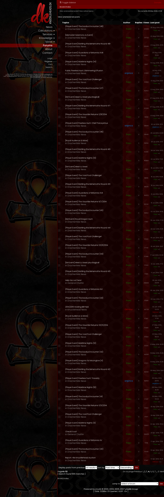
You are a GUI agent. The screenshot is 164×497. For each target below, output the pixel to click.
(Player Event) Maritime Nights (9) (83, 422)
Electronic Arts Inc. (12, 75)
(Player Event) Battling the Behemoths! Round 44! (90, 227)
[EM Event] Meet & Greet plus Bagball (85, 97)
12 (158, 471)
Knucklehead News (79, 309)
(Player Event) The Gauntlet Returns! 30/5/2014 (89, 325)
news (51, 27)
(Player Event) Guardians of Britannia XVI (86, 289)
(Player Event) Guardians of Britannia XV (86, 440)
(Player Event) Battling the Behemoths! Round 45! (90, 184)
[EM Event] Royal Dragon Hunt (81, 219)
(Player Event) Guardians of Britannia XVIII (87, 52)
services (50, 34)
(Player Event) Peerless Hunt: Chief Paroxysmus (89, 123)
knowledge (48, 38)
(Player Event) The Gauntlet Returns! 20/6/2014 (89, 245)
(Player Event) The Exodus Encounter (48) (87, 26)
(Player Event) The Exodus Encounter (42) (87, 351)
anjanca (129, 73)
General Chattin (78, 283)
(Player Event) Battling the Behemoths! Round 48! (90, 43)
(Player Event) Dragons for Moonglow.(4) (86, 360)
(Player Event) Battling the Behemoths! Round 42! (90, 369)
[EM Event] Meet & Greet (79, 166)
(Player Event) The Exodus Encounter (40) (87, 449)
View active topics (89, 11)
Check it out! (73, 431)
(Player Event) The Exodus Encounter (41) (86, 396)
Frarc (128, 29)
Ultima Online (27, 74)
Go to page (128, 471)
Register (51, 61)
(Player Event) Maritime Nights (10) (83, 387)
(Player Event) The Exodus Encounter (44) (87, 253)
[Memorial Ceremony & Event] (81, 35)
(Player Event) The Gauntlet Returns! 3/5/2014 (88, 405)
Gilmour (129, 309)
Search (51, 67)
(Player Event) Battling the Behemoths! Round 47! (90, 105)
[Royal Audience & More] (79, 140)
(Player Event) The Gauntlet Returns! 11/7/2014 (88, 201)
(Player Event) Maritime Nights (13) (83, 158)
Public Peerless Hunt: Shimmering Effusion (86, 70)
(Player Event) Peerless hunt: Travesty (85, 378)
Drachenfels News (79, 29)
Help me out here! (76, 280)
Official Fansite (16, 74)
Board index (67, 6)
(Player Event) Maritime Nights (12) (83, 343)
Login (52, 58)
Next (162, 471)
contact (50, 53)
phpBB (100, 489)
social (51, 42)
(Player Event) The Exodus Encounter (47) (87, 88)
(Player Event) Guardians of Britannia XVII (86, 193)
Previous (138, 471)
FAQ (53, 64)
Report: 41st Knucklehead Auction (83, 457)
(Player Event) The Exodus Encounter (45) (87, 210)
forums (50, 45)
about (51, 49)
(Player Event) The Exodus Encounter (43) (87, 298)
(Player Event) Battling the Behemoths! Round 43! (90, 271)
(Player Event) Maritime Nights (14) (83, 61)
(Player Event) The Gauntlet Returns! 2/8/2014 (88, 114)
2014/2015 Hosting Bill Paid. (79, 306)
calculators (48, 31)
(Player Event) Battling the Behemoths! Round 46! (90, 149)
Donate (157, 2)
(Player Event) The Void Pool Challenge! (86, 79)
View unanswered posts (71, 11)
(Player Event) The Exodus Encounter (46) (87, 131)
